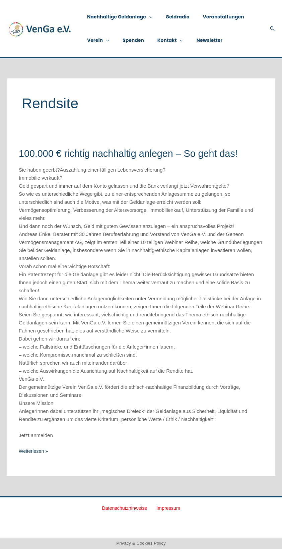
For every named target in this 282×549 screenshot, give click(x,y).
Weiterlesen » (34, 450)
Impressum (167, 508)
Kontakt (157, 40)
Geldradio (172, 16)
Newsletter (195, 40)
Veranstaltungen (213, 16)
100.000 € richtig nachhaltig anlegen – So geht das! (133, 153)
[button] (272, 28)
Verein (93, 40)
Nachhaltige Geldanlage (114, 16)
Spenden (127, 40)
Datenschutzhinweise (126, 508)
